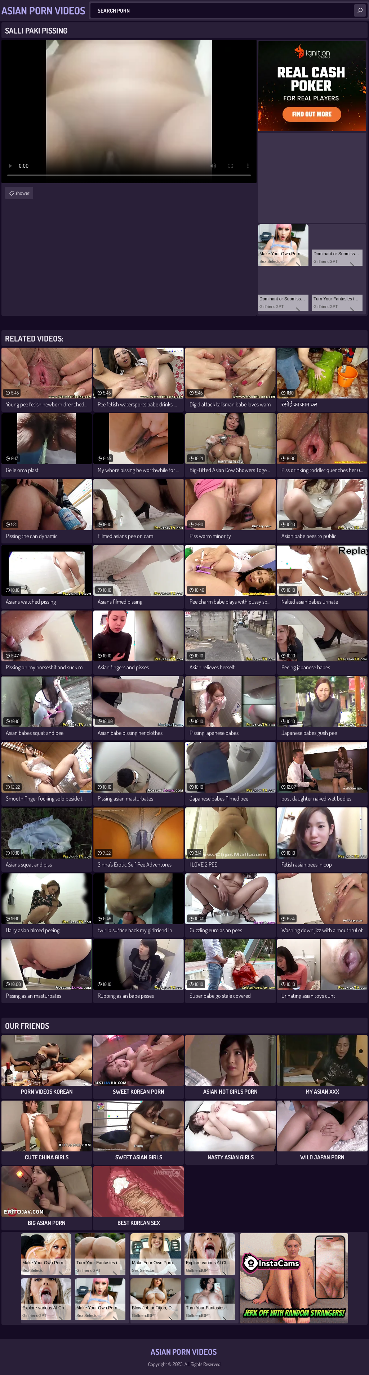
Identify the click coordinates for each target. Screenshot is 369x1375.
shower (22, 193)
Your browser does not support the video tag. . (129, 111)
